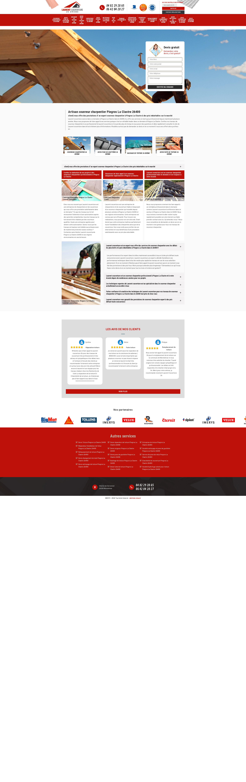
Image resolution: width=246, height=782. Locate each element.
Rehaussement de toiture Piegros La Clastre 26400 (91, 453)
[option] (77, 146)
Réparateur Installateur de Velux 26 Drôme (132, 20)
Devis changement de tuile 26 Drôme (163, 20)
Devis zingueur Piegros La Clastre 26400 (122, 450)
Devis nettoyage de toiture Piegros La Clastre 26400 (91, 465)
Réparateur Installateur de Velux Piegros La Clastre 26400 (89, 447)
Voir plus (123, 391)
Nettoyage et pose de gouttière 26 (106, 20)
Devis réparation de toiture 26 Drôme (182, 20)
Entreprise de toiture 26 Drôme (89, 20)
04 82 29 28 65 (115, 6)
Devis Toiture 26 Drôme (98, 20)
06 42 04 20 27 (115, 9)
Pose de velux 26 (113, 20)
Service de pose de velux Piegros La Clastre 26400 (155, 456)
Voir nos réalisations (173, 12)
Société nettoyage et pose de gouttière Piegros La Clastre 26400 (156, 450)
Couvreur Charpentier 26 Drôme (56, 20)
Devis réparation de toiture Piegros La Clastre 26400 (123, 444)
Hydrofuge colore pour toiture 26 (142, 20)
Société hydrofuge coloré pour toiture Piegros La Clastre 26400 (155, 468)
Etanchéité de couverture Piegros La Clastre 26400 (155, 462)
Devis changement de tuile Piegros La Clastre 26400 (91, 459)
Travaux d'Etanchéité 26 (122, 20)
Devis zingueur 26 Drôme (191, 20)
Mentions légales (135, 498)
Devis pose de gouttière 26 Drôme (66, 20)
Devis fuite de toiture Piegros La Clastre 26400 (121, 468)
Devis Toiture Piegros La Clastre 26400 (92, 442)
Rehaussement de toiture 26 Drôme (152, 20)
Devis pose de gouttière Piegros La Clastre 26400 (122, 456)
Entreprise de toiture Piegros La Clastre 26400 (153, 444)
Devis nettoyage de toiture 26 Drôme (173, 20)
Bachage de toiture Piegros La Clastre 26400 (123, 462)
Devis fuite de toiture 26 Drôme (81, 20)
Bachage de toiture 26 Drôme (74, 20)
